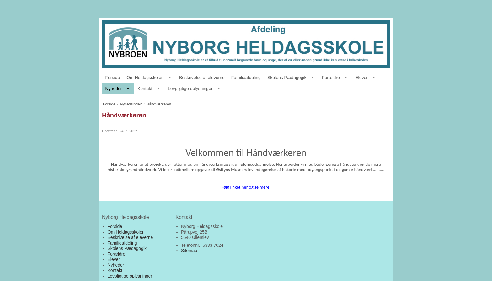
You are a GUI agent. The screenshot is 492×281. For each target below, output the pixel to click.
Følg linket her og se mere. (246, 187)
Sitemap (189, 250)
